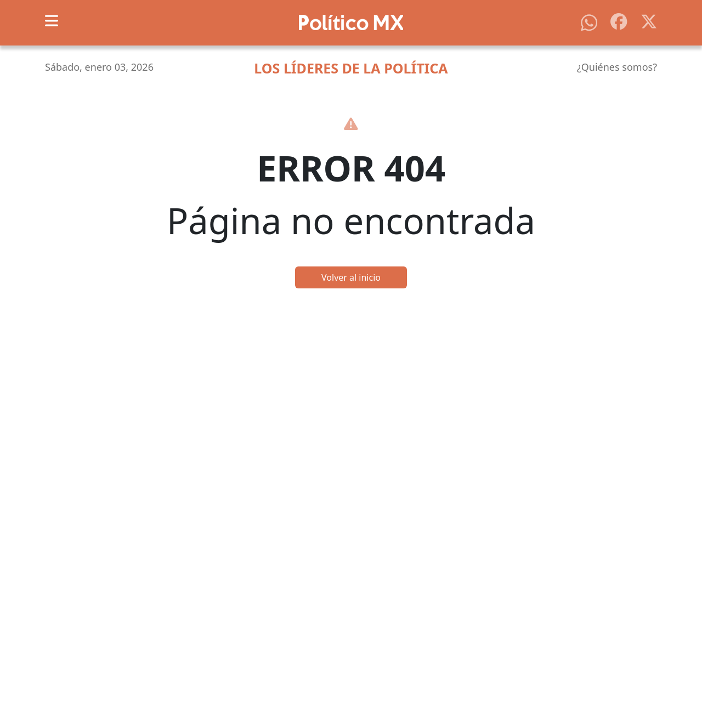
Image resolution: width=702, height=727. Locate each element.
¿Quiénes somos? (617, 66)
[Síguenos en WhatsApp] (589, 22)
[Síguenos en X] (649, 20)
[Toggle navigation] (51, 20)
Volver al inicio (351, 277)
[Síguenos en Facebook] (618, 20)
